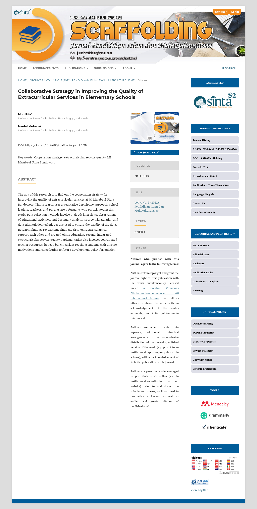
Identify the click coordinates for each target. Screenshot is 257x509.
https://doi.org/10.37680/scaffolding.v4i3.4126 (56, 145)
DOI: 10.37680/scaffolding (207, 158)
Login (235, 11)
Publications (75, 68)
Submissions (104, 68)
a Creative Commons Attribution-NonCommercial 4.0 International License (155, 293)
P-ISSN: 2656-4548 (226, 149)
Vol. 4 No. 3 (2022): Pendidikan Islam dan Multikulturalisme (90, 80)
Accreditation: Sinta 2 (205, 176)
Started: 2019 (200, 167)
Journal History (201, 140)
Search (229, 68)
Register (221, 11)
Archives (36, 80)
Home (22, 68)
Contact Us (199, 203)
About (127, 68)
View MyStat (199, 490)
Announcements (46, 68)
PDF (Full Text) (147, 152)
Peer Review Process (204, 341)
